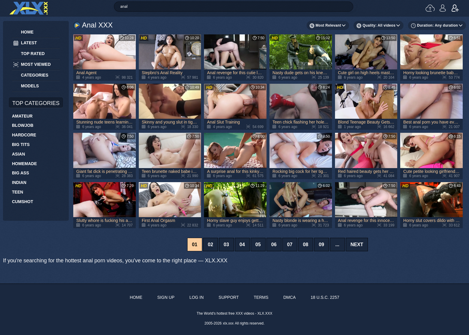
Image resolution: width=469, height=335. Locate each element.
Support (229, 297)
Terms (261, 297)
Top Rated (33, 53)
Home (27, 32)
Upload (430, 8)
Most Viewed (36, 64)
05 (258, 244)
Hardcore (24, 135)
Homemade (24, 163)
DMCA (289, 297)
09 (321, 244)
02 (210, 244)
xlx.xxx (228, 323)
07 (290, 244)
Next (357, 244)
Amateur (22, 116)
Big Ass (20, 172)
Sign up (455, 8)
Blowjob (23, 125)
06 (274, 244)
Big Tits (21, 144)
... (337, 244)
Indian (19, 182)
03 (226, 244)
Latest (29, 42)
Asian (18, 154)
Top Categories (36, 103)
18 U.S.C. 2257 (324, 297)
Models (30, 85)
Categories (34, 75)
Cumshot (22, 201)
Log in (442, 8)
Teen (17, 192)
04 (242, 244)
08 (305, 244)
